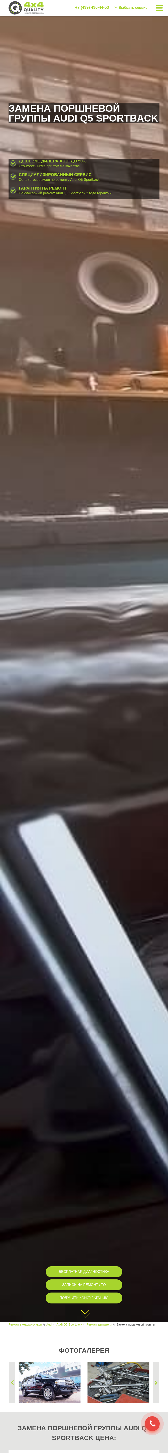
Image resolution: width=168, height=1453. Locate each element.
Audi (49, 1324)
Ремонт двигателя (99, 1324)
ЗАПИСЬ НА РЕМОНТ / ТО (84, 1285)
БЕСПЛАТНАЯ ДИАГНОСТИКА (84, 1272)
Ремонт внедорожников (25, 1324)
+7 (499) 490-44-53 (92, 7)
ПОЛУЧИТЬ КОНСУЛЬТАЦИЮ (84, 1298)
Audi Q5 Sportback (69, 1324)
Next (156, 1382)
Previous (12, 1382)
